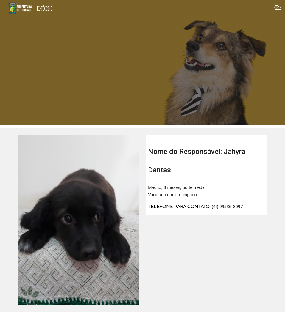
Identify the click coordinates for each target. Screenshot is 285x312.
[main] (206, 157)
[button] (278, 8)
